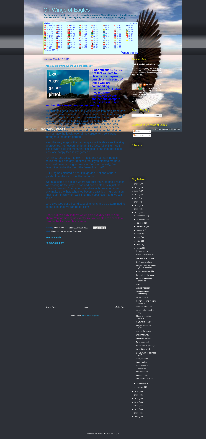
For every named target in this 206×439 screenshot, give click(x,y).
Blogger (116, 434)
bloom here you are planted (62, 231)
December (141, 216)
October (140, 223)
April (139, 244)
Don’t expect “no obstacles (143, 367)
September (141, 226)
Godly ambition (142, 359)
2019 (136, 205)
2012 (136, 406)
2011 (136, 409)
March (139, 248)
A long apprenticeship (145, 271)
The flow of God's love (145, 258)
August (140, 230)
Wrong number (142, 375)
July (138, 234)
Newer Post (50, 307)
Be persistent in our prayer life (144, 279)
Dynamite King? (142, 335)
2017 (136, 213)
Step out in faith (142, 371)
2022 (136, 195)
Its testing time (142, 297)
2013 (136, 402)
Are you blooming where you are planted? (146, 266)
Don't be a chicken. (144, 262)
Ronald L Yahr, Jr (153, 85)
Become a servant (143, 338)
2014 (136, 398)
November (141, 219)
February (140, 383)
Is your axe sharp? (143, 322)
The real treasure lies (144, 379)
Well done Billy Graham (143, 64)
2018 (136, 209)
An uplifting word (143, 349)
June (139, 237)
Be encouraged (142, 342)
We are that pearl (143, 288)
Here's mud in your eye (145, 346)
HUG (138, 284)
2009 (136, 416)
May (138, 241)
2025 (136, 184)
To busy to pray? (143, 251)
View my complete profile (142, 102)
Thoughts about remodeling (142, 292)
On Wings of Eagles (66, 10)
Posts (136, 131)
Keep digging (141, 362)
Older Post (120, 307)
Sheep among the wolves (143, 317)
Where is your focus (144, 307)
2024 (136, 187)
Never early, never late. (145, 255)
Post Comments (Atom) (90, 316)
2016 (136, 391)
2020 (136, 202)
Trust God (77, 231)
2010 (136, 413)
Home (86, 307)
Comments (138, 135)
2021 (136, 198)
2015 (136, 395)
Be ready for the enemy (145, 275)
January (140, 387)
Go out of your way (144, 331)
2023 (136, 191)
